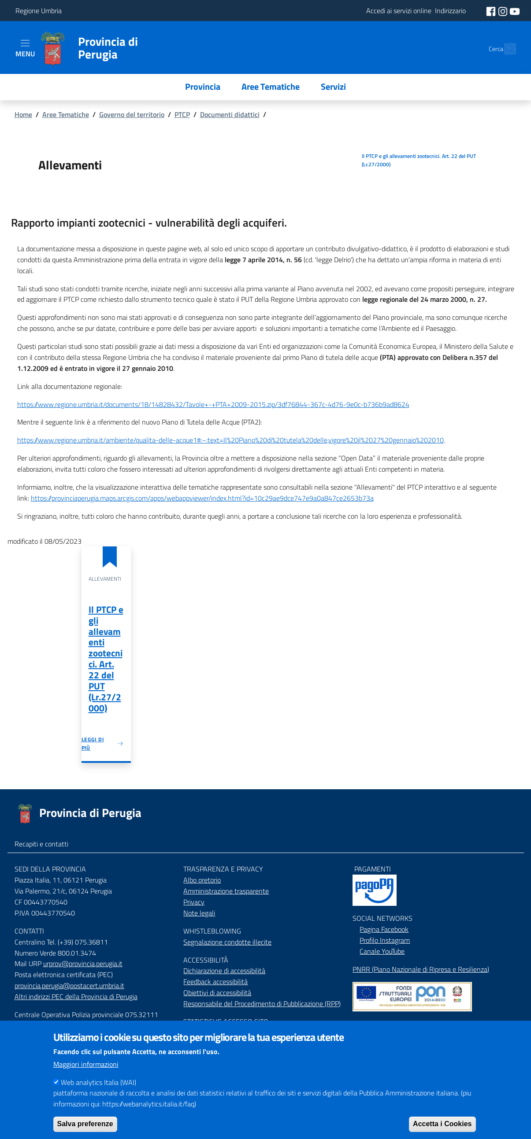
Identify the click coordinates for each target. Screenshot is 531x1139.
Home (23, 114)
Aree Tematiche (65, 114)
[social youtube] (515, 10)
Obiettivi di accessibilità (217, 992)
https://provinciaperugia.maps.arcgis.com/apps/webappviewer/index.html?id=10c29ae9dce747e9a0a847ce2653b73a (202, 498)
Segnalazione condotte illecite (227, 942)
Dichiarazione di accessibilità (224, 970)
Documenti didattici (230, 114)
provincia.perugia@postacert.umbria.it (69, 985)
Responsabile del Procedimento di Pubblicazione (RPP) (262, 1003)
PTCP (182, 114)
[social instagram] (504, 10)
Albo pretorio (202, 880)
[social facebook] (492, 10)
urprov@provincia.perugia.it (83, 963)
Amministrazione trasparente (226, 891)
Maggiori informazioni (86, 1072)
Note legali (199, 913)
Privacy (193, 902)
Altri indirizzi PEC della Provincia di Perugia (76, 996)
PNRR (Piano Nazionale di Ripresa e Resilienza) (421, 969)
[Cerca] (505, 48)
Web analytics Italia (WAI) (98, 1090)
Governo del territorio (131, 114)
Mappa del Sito (374, 1023)
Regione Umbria (38, 10)
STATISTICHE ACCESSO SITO (225, 1021)
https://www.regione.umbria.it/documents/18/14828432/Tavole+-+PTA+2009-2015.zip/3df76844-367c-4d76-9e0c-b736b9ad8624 (213, 404)
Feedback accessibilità (215, 981)
